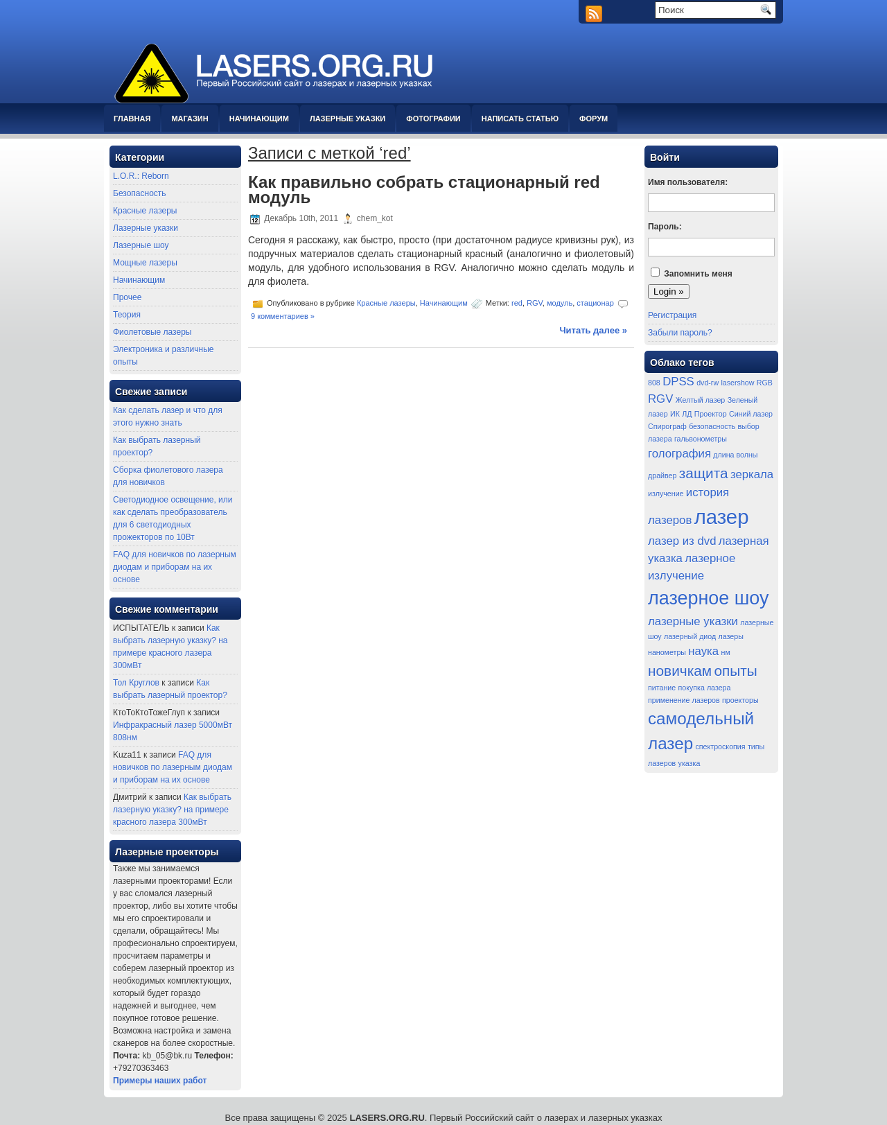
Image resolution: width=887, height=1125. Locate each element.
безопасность (712, 426)
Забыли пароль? (680, 333)
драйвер (662, 475)
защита (703, 473)
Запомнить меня (698, 274)
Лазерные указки (347, 118)
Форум (593, 118)
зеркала (751, 474)
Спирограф (667, 426)
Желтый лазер (701, 400)
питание (662, 687)
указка (689, 763)
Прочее (127, 297)
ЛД (687, 414)
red (516, 303)
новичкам (680, 671)
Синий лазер (751, 414)
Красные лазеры (145, 211)
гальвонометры (700, 439)
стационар (595, 303)
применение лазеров (684, 700)
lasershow (737, 382)
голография (679, 453)
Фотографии (433, 118)
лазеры (731, 636)
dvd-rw (707, 382)
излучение (666, 493)
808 (654, 382)
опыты (735, 671)
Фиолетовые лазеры (152, 332)
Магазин (189, 118)
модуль (559, 303)
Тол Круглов (136, 683)
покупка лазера (704, 687)
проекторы (740, 700)
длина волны (735, 455)
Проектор (710, 414)
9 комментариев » (283, 316)
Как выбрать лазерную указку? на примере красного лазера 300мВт (172, 809)
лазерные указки (693, 621)
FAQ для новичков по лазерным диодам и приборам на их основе (174, 567)
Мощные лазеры (145, 263)
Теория (127, 315)
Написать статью (520, 118)
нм (725, 652)
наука (703, 651)
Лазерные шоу (141, 245)
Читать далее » (593, 330)
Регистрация (672, 315)
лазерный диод (690, 636)
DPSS (678, 381)
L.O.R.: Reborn (141, 176)
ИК (675, 414)
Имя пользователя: (688, 182)
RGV (535, 303)
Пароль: (665, 227)
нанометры (667, 652)
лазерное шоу (708, 598)
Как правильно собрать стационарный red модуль (424, 190)
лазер (721, 516)
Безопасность (139, 193)
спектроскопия (721, 746)
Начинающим (259, 118)
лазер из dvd (682, 541)
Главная (132, 118)
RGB (765, 382)
